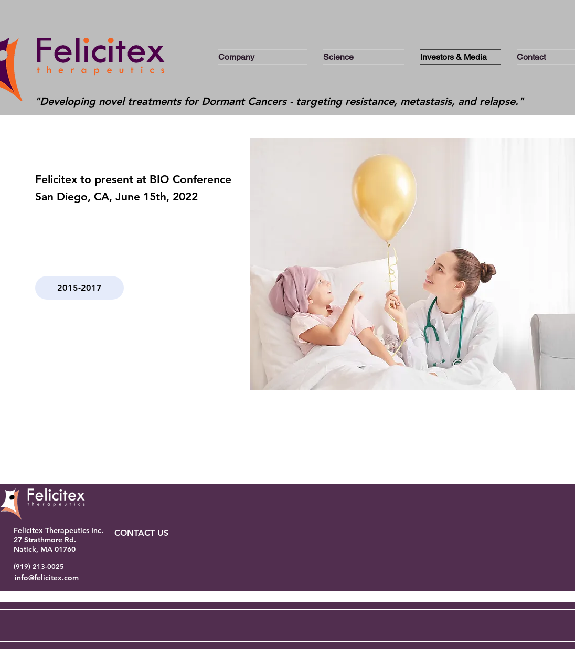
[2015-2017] (79, 288)
